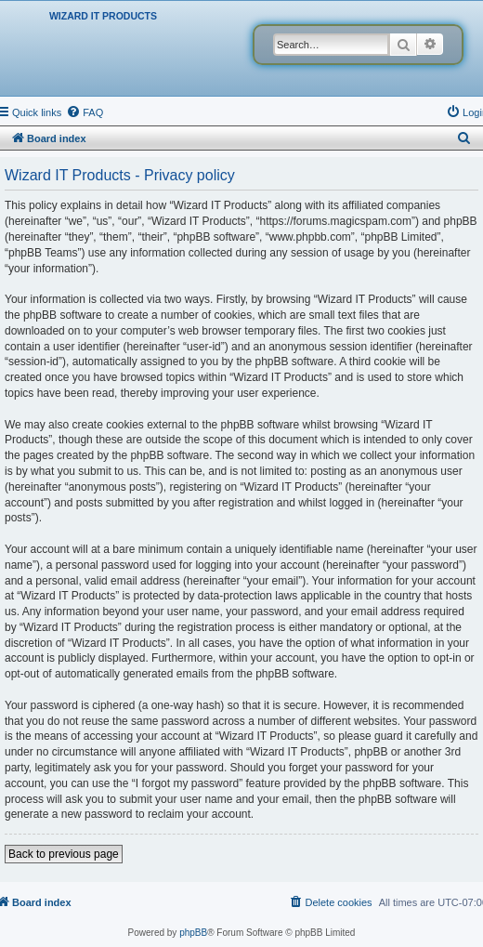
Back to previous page (63, 854)
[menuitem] (84, 112)
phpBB (193, 932)
